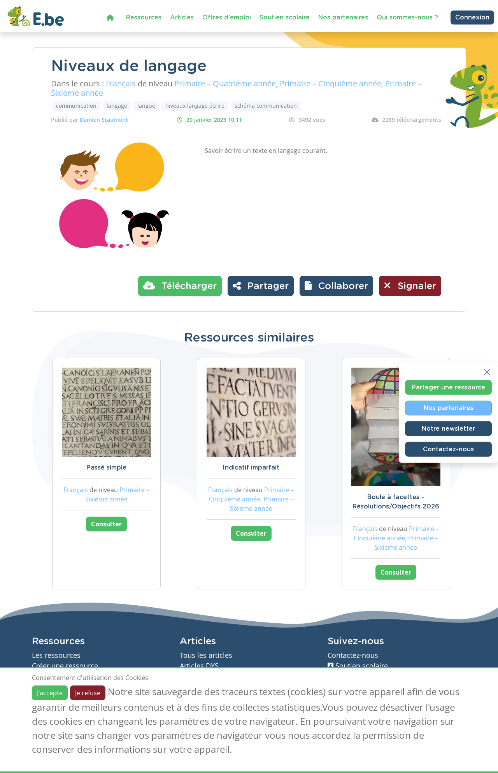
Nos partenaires (343, 17)
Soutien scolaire (285, 17)
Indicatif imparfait (251, 468)
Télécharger (180, 286)
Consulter (106, 524)
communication (76, 105)
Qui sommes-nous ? (407, 17)
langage (117, 105)
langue (146, 105)
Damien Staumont (104, 119)
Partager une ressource (448, 387)
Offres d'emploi (226, 17)
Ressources (143, 17)
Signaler (410, 286)
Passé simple (106, 468)
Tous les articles (206, 655)
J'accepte (50, 693)
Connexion (472, 17)
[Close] (487, 372)
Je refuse (87, 693)
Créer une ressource (65, 665)
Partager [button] (261, 286)
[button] (336, 286)
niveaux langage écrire (194, 105)
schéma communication (266, 105)
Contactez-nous (448, 449)
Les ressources (56, 655)
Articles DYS (199, 665)
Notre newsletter (448, 428)
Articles (182, 17)
